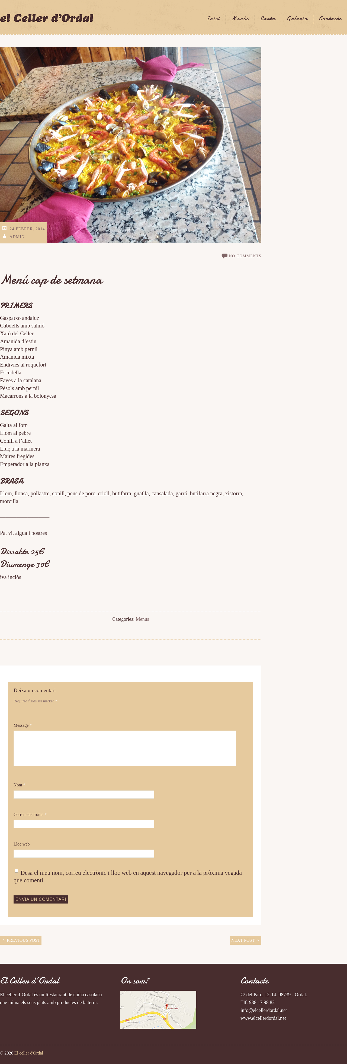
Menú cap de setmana (51, 279)
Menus (142, 619)
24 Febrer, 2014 (27, 229)
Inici (213, 18)
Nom (19, 785)
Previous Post (20, 940)
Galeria (297, 18)
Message (23, 725)
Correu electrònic (30, 814)
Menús (240, 18)
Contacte (330, 18)
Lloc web (22, 844)
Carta (268, 18)
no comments (245, 256)
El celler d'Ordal (28, 1053)
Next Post (245, 940)
